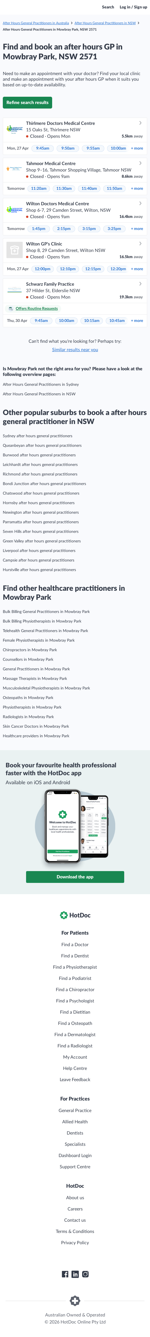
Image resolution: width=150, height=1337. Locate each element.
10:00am (118, 148)
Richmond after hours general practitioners (40, 474)
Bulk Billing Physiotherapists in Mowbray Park (42, 621)
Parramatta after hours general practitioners (41, 522)
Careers (75, 1209)
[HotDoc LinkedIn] (75, 1274)
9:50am (68, 148)
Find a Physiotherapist (75, 967)
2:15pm (64, 229)
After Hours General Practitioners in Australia (36, 23)
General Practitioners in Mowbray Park (36, 669)
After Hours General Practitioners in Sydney (41, 385)
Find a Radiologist (75, 1046)
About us (75, 1198)
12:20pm (118, 269)
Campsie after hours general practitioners (38, 560)
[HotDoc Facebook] (65, 1274)
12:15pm (93, 269)
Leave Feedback (75, 1079)
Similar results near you (75, 350)
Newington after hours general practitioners (41, 513)
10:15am (92, 321)
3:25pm (114, 229)
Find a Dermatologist (75, 1034)
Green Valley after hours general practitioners (42, 541)
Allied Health (75, 1122)
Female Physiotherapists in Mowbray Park (39, 640)
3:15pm (89, 229)
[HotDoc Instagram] (85, 1274)
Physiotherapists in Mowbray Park (32, 707)
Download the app (75, 877)
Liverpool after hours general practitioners (39, 551)
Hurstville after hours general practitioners (39, 570)
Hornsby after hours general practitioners (39, 503)
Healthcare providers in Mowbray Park (36, 736)
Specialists (75, 1144)
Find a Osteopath (75, 1023)
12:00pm (42, 269)
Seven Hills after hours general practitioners (41, 532)
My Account (75, 1057)
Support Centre (75, 1167)
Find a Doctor (75, 945)
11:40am (89, 189)
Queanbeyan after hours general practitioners (42, 446)
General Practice (75, 1110)
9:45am (42, 148)
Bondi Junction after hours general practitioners (44, 484)
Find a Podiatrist (75, 978)
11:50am (114, 189)
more (137, 148)
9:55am (93, 148)
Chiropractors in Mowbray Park (30, 650)
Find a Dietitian (75, 1012)
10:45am (117, 321)
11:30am (64, 189)
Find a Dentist (75, 956)
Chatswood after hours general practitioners (41, 493)
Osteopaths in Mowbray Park (28, 698)
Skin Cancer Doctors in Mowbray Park (36, 727)
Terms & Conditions (75, 1231)
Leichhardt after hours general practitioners (40, 465)
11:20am (39, 189)
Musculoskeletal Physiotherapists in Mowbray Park (46, 688)
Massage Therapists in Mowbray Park (35, 679)
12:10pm (68, 269)
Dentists (75, 1133)
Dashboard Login (75, 1155)
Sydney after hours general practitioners (37, 436)
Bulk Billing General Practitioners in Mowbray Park (46, 612)
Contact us (75, 1220)
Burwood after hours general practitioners (39, 455)
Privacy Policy (75, 1243)
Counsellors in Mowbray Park (28, 660)
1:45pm (38, 229)
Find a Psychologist (75, 1001)
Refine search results (27, 102)
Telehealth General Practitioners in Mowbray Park (45, 631)
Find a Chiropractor (75, 989)
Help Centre (75, 1068)
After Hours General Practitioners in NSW (105, 23)
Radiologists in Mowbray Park (28, 717)
